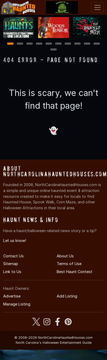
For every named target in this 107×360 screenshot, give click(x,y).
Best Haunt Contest (74, 271)
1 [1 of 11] (10, 44)
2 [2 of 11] (20, 44)
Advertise (11, 296)
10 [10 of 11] (97, 44)
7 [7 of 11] (68, 44)
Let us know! (14, 240)
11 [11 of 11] (53, 50)
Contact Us (13, 256)
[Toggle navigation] (97, 7)
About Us (65, 256)
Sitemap (10, 263)
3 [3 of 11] (29, 44)
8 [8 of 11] (77, 44)
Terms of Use (69, 263)
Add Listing (67, 296)
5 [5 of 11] (49, 44)
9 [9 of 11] (87, 44)
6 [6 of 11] (58, 44)
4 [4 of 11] (39, 44)
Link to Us (12, 271)
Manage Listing (16, 304)
